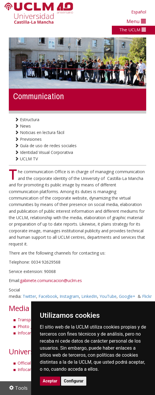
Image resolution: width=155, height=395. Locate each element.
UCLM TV (26, 159)
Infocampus (29, 333)
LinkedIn (89, 296)
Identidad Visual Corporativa (44, 152)
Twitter (29, 296)
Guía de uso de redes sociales (46, 145)
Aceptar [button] (50, 381)
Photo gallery (30, 326)
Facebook (47, 296)
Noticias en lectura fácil (39, 132)
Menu (136, 21)
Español (138, 12)
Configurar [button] (74, 381)
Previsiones (28, 139)
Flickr (147, 296)
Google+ (127, 296)
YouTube (108, 296)
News (23, 126)
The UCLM (132, 29)
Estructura (27, 119)
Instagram (69, 296)
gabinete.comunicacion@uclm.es (51, 280)
